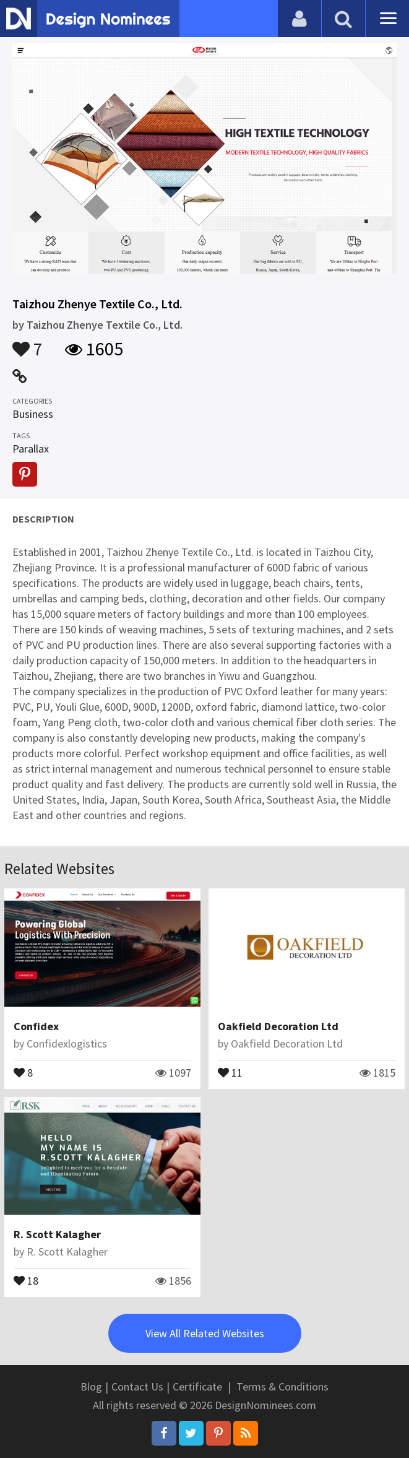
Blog (91, 1386)
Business (32, 414)
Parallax (30, 448)
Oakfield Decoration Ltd (278, 1026)
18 (26, 1280)
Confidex (36, 1026)
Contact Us (137, 1386)
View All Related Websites (204, 1333)
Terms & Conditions (282, 1386)
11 (230, 1071)
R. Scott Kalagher (57, 1234)
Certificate (197, 1386)
